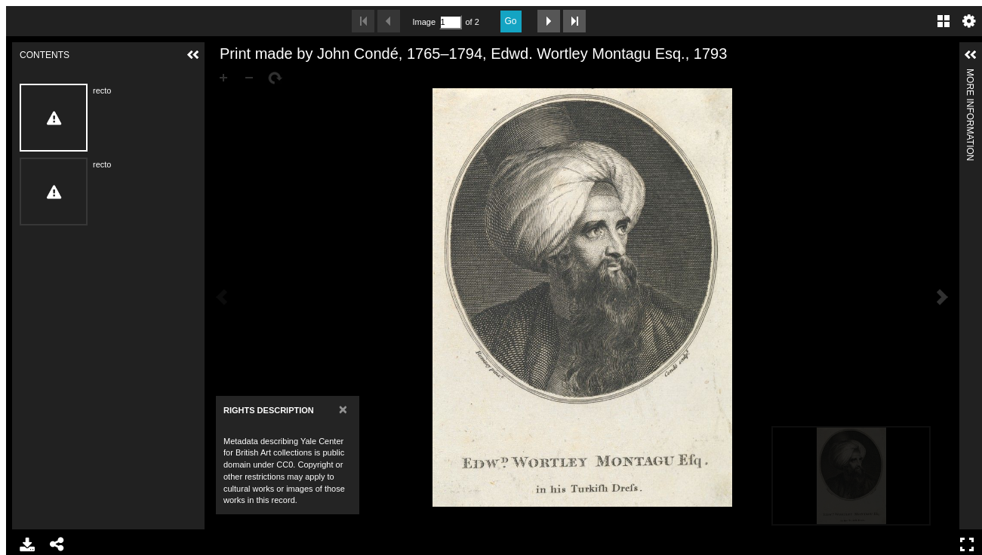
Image (424, 21)
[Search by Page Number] (450, 22)
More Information (970, 75)
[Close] (343, 409)
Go (511, 21)
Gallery (943, 21)
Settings (969, 21)
